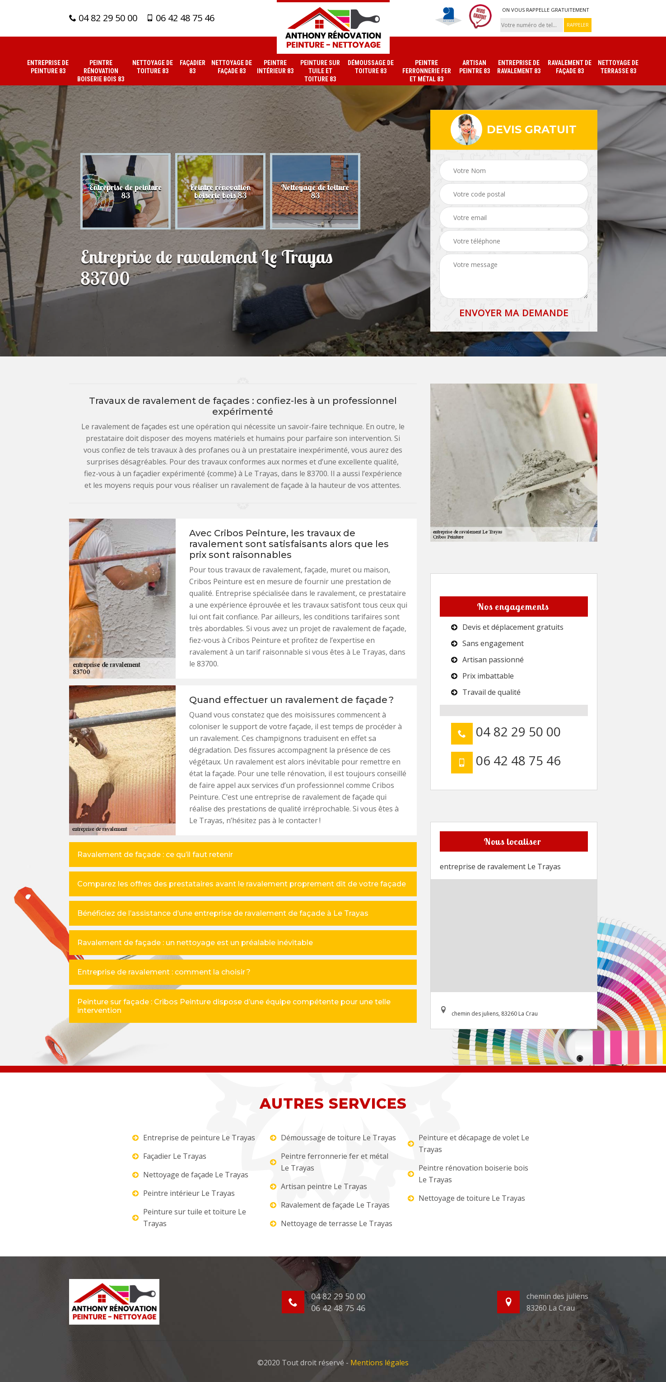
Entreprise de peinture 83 (48, 67)
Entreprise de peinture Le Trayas (193, 1138)
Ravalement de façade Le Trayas (330, 1205)
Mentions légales (379, 1363)
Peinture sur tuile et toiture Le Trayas (189, 1217)
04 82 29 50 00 (103, 18)
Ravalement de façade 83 (569, 67)
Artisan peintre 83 (474, 67)
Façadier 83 (192, 67)
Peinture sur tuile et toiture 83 (320, 71)
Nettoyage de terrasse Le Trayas (331, 1223)
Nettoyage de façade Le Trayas (190, 1175)
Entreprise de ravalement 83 (518, 67)
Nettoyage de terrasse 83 (618, 67)
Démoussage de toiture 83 (371, 67)
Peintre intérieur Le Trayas (183, 1193)
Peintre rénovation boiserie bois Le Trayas (468, 1174)
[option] (125, 191)
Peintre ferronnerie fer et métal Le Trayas (329, 1162)
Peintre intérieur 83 (275, 67)
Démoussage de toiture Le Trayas (333, 1138)
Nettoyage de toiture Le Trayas (466, 1198)
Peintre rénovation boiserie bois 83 (100, 71)
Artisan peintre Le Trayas (318, 1186)
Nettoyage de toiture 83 (152, 67)
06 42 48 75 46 (180, 18)
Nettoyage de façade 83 (231, 67)
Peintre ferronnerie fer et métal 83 (426, 71)
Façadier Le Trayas (169, 1156)
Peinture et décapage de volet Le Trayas (468, 1143)
